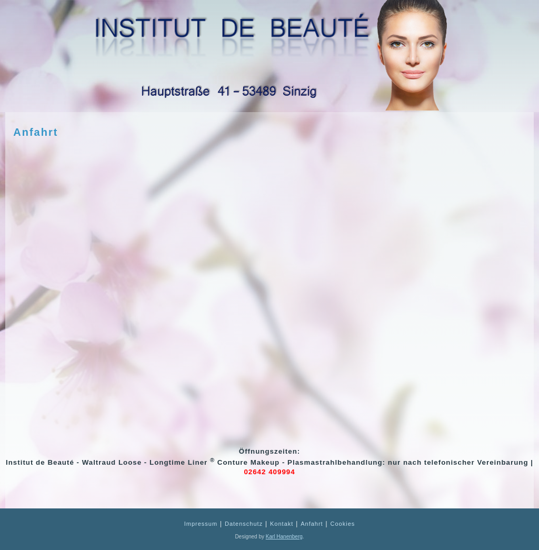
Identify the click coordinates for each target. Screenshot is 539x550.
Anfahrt (35, 132)
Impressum (200, 524)
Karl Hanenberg (284, 536)
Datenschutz (244, 524)
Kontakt (281, 524)
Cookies (343, 524)
